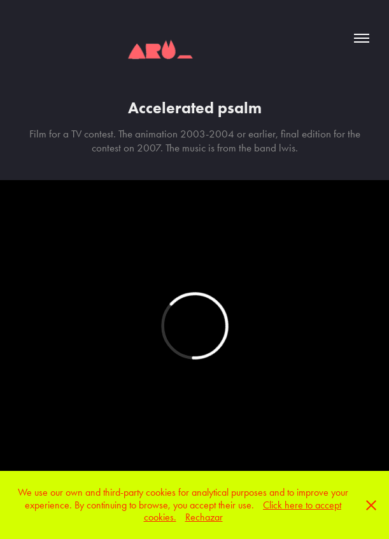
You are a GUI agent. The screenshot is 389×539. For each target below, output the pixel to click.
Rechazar (204, 517)
